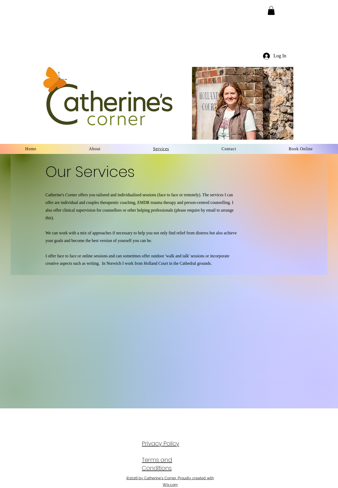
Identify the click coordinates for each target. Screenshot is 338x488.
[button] (271, 10)
